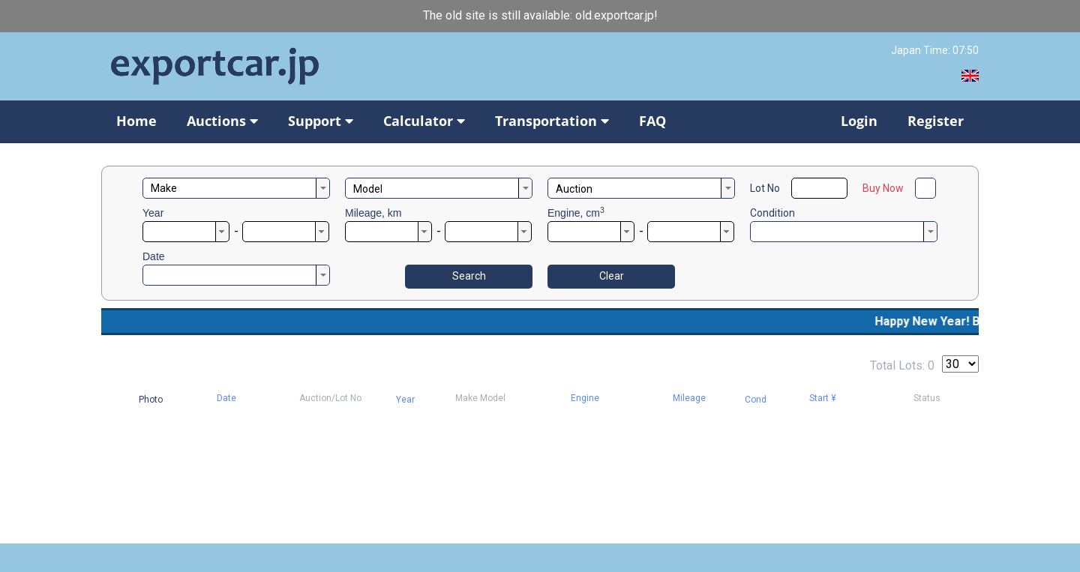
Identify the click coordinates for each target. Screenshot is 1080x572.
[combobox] (236, 188)
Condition (772, 213)
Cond (755, 399)
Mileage (689, 398)
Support (320, 121)
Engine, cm (576, 212)
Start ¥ (822, 398)
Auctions (222, 121)
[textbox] (236, 188)
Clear (611, 276)
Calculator (424, 121)
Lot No (765, 188)
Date (153, 256)
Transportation (552, 121)
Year (153, 213)
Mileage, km (373, 213)
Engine (585, 398)
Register (936, 121)
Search (469, 276)
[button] (222, 231)
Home (136, 121)
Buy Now (883, 188)
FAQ (652, 121)
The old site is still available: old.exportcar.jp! (540, 15)
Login (859, 121)
